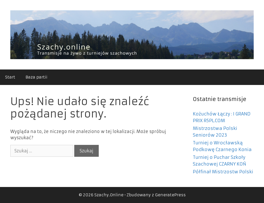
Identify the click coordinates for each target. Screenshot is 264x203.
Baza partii (36, 77)
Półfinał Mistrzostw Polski (223, 172)
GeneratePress (170, 194)
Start (10, 77)
